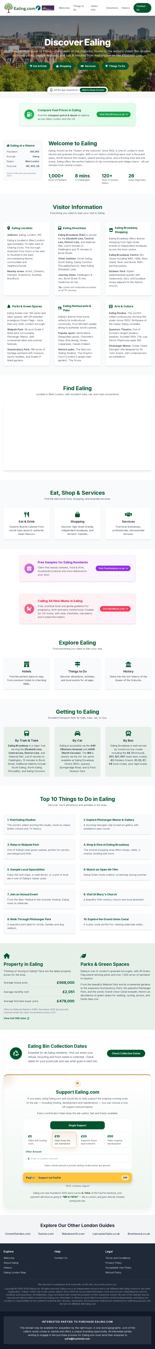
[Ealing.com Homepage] (20, 8)
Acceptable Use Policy (118, 1267)
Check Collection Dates (126, 1053)
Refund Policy (113, 1272)
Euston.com (46, 1233)
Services (88, 66)
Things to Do (78, 8)
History (126, 7)
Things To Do (115, 66)
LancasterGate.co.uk (106, 1233)
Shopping (63, 66)
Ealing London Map (15, 1272)
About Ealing (11, 1262)
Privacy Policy (113, 1262)
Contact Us (141, 8)
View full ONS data (16, 1018)
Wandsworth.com (73, 1233)
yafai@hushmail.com (77, 1338)
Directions (112, 7)
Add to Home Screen (93, 90)
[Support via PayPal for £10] (77, 1178)
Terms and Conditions (117, 1257)
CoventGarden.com (17, 1233)
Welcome (64, 7)
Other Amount (33, 1151)
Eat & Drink (38, 66)
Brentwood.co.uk (139, 1233)
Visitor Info (94, 8)
